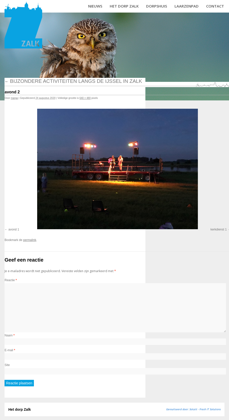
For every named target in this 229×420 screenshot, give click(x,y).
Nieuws (95, 6)
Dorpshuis (156, 6)
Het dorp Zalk (124, 6)
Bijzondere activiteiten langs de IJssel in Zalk (73, 81)
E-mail (10, 350)
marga (14, 98)
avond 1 (14, 229)
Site (7, 365)
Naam (10, 335)
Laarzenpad (187, 6)
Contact (215, 6)
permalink (29, 240)
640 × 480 (85, 98)
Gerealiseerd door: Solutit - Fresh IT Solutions (193, 409)
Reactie (11, 280)
